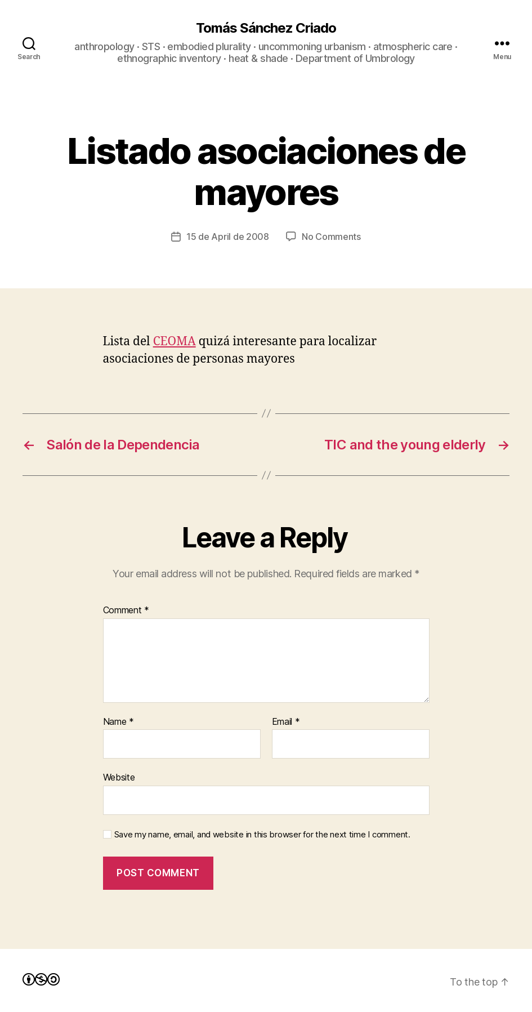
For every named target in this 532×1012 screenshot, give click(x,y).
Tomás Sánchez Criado (266, 28)
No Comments (331, 236)
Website (119, 777)
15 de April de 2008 (227, 236)
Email (286, 722)
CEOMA (174, 341)
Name (118, 722)
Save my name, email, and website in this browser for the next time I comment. (262, 835)
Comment (126, 610)
